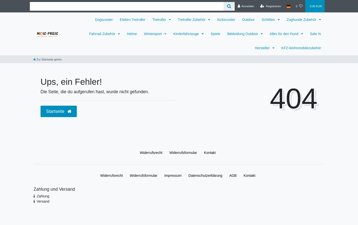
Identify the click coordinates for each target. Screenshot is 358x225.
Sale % (315, 34)
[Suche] (229, 6)
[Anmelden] (246, 6)
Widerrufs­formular (183, 153)
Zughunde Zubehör (302, 20)
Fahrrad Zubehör (102, 34)
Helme (132, 34)
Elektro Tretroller (132, 20)
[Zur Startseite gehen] (47, 59)
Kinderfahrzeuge (186, 34)
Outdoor (248, 20)
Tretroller (159, 20)
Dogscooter (104, 20)
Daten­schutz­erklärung (205, 176)
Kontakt (210, 153)
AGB (233, 176)
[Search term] (127, 6)
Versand (43, 201)
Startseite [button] (58, 111)
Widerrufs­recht (151, 153)
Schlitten (269, 20)
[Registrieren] (271, 6)
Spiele (215, 34)
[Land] (288, 6)
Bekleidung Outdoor (243, 34)
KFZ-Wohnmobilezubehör (301, 48)
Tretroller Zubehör (192, 20)
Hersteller (263, 48)
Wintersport (153, 34)
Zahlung (43, 196)
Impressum (172, 176)
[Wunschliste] (299, 6)
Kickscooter (226, 20)
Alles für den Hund (284, 34)
